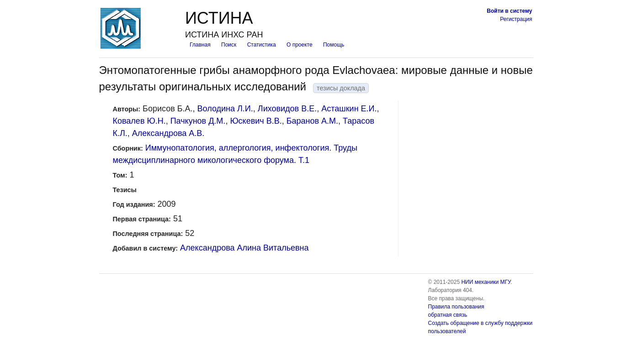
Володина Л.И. (225, 108)
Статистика (261, 45)
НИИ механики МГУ (485, 282)
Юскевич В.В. (255, 121)
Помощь (333, 45)
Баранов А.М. (312, 121)
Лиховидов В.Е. (287, 108)
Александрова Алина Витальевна (244, 247)
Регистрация (516, 19)
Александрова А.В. (168, 133)
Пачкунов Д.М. (198, 121)
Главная (200, 45)
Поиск (228, 45)
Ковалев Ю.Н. (139, 121)
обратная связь (447, 315)
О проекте (300, 45)
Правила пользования (456, 306)
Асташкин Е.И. (349, 108)
